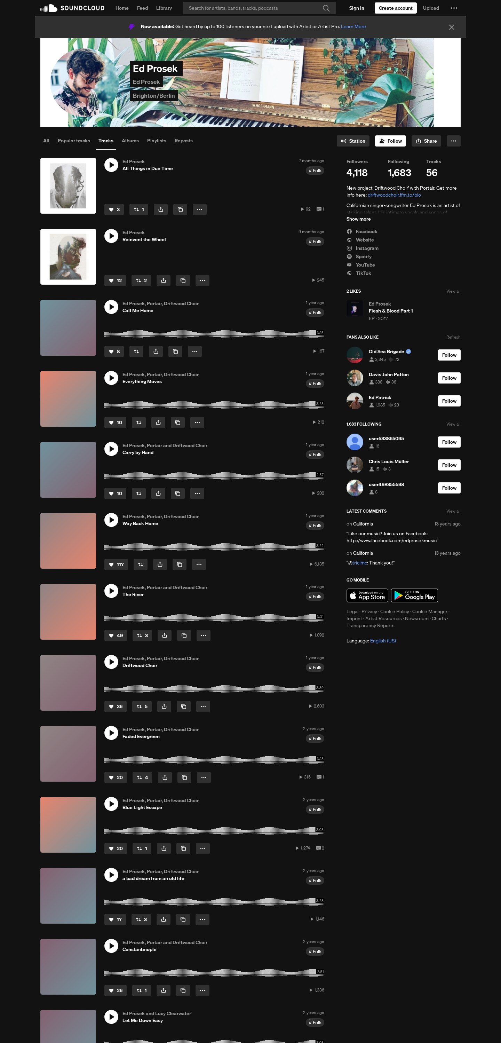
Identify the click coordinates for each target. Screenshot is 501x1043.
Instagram (363, 248)
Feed (142, 8)
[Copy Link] (180, 209)
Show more (359, 218)
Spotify (359, 256)
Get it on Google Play (414, 595)
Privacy (369, 611)
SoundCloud (72, 8)
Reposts (184, 140)
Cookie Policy (394, 611)
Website (360, 240)
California (363, 524)
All (46, 140)
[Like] (114, 209)
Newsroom (417, 618)
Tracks (105, 140)
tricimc (359, 563)
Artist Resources (383, 618)
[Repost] (138, 209)
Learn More (353, 26)
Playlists (156, 140)
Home (122, 8)
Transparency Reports (371, 625)
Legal (352, 611)
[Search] (259, 8)
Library (164, 8)
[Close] (451, 27)
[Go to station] (353, 141)
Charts (439, 618)
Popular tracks (74, 140)
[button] (454, 8)
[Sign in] (356, 8)
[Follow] (390, 141)
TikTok (359, 273)
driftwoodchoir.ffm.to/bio (394, 195)
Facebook (362, 231)
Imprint (354, 618)
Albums (130, 140)
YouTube (361, 265)
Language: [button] (371, 641)
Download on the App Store (367, 595)
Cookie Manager (429, 611)
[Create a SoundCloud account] (396, 8)
